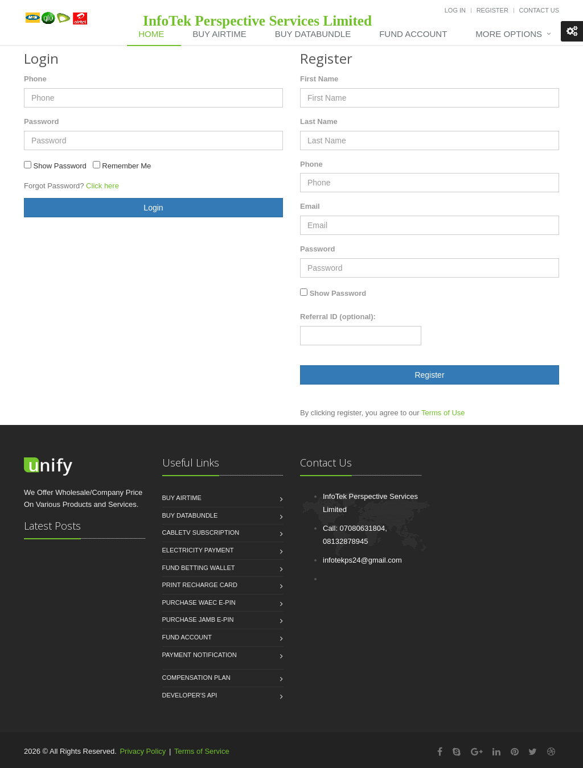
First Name (319, 79)
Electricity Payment (198, 550)
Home (151, 34)
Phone (35, 79)
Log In (455, 10)
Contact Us (539, 10)
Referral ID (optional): (338, 316)
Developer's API (189, 695)
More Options (508, 34)
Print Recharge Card (199, 584)
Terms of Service (201, 751)
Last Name (319, 121)
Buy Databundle (190, 515)
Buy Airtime (219, 34)
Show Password (338, 293)
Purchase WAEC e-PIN (199, 602)
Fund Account (413, 34)
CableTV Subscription (201, 532)
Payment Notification (199, 654)
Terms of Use (443, 412)
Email (310, 206)
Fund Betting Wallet (198, 567)
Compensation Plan (196, 677)
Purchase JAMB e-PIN (198, 619)
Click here (102, 185)
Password (41, 121)
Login (153, 207)
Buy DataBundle (313, 34)
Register (492, 10)
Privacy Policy (143, 751)
